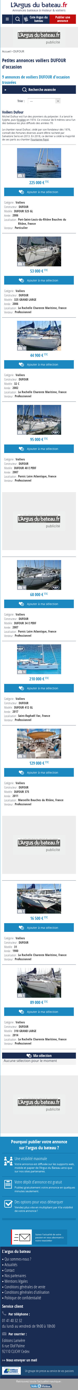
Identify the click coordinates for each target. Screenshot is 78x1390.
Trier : (21, 101)
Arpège (21, 119)
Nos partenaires (15, 1275)
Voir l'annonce (39, 275)
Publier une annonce (62, 19)
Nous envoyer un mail (21, 1360)
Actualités (11, 1264)
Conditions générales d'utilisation (27, 1292)
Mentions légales (16, 1281)
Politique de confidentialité (23, 1297)
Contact (9, 1270)
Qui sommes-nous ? (18, 1259)
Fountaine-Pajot (40, 139)
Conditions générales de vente (25, 1286)
